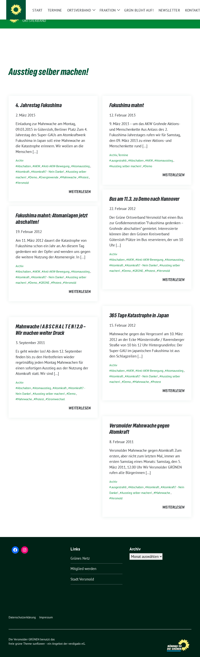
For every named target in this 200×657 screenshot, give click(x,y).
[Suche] (179, 3)
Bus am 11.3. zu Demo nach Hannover (144, 193)
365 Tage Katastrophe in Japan (139, 310)
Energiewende (49, 171)
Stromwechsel (56, 393)
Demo (33, 171)
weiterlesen (80, 185)
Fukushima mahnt (126, 100)
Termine (123, 149)
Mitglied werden (83, 562)
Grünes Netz (80, 552)
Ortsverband (34, 20)
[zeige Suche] (184, 3)
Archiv (19, 154)
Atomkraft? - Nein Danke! (48, 165)
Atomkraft (23, 165)
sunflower (39, 637)
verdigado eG (76, 637)
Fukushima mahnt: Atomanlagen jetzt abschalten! (52, 213)
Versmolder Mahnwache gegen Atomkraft (139, 423)
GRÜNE (138, 265)
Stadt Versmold (82, 573)
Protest (84, 171)
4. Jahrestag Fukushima (39, 100)
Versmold (23, 177)
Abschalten (24, 160)
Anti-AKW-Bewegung (56, 160)
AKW (37, 160)
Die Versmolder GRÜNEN (47, 15)
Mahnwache (69, 171)
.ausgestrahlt (119, 154)
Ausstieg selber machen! (126, 160)
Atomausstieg (81, 160)
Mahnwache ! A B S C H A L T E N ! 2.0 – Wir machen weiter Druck (51, 324)
